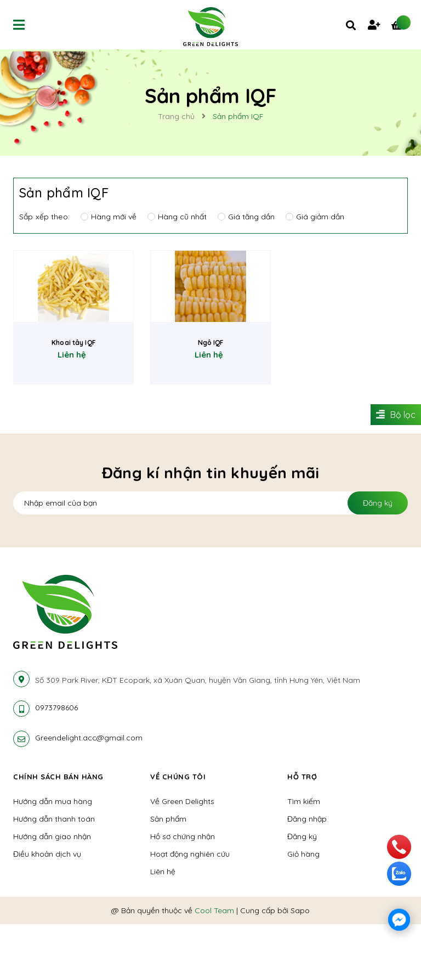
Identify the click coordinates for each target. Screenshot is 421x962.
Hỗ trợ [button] (302, 814)
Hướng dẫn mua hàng (52, 839)
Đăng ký (377, 541)
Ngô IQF (210, 390)
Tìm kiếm (303, 839)
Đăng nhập (307, 857)
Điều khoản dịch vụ (47, 892)
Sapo (300, 948)
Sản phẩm (168, 857)
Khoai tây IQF (73, 390)
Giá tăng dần (246, 217)
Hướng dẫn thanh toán (54, 857)
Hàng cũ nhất (177, 217)
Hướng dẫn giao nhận (52, 874)
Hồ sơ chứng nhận (182, 874)
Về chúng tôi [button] (178, 814)
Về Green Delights (182, 839)
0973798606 (56, 745)
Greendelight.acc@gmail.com (89, 775)
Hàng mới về (108, 217)
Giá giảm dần (315, 217)
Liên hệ (162, 909)
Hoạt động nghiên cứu (190, 892)
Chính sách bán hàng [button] (59, 814)
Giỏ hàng (303, 892)
